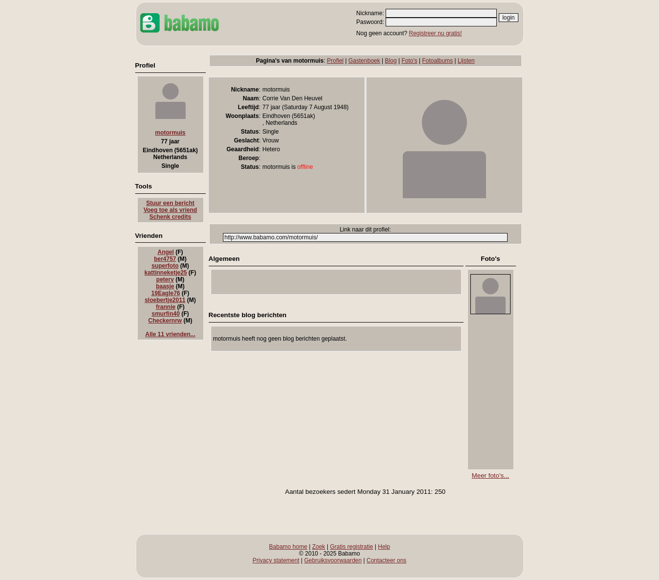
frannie (165, 306)
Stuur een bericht (170, 203)
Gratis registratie (351, 546)
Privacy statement (276, 560)
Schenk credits (170, 216)
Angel (166, 252)
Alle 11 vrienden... (170, 334)
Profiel (335, 60)
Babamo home (288, 546)
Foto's (409, 60)
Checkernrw (165, 320)
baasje (165, 286)
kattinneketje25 (166, 272)
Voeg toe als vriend (170, 210)
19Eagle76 (165, 293)
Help (384, 546)
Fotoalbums (437, 60)
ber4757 (165, 258)
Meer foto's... (491, 475)
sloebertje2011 (165, 300)
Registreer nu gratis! (435, 33)
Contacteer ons (386, 560)
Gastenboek (364, 60)
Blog (391, 60)
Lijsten (466, 60)
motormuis (170, 132)
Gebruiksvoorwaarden (333, 560)
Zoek (318, 546)
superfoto (164, 265)
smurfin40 (165, 313)
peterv (165, 279)
